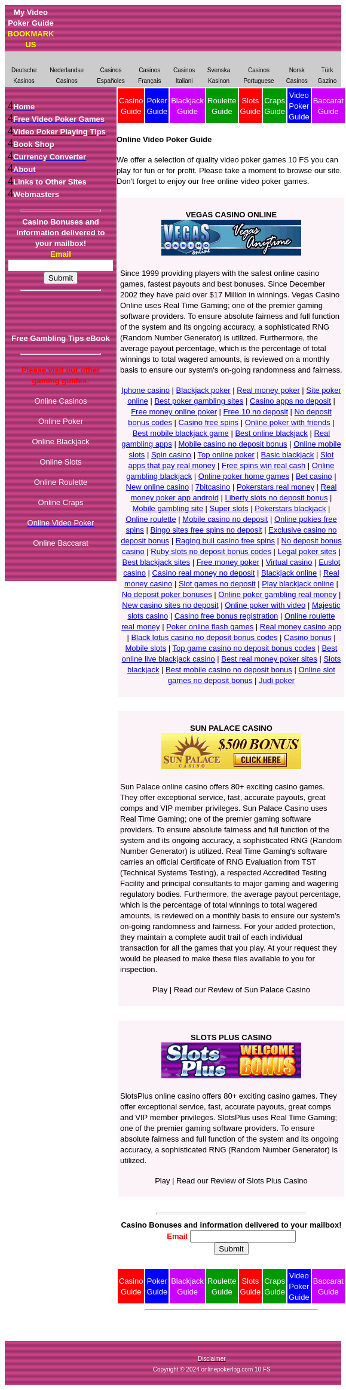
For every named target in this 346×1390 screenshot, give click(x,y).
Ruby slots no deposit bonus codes (211, 551)
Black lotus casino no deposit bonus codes (204, 637)
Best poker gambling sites (198, 400)
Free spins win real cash (263, 465)
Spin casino (171, 454)
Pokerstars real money (275, 486)
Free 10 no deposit (255, 411)
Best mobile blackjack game (181, 433)
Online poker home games (243, 476)
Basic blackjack (287, 454)
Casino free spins (208, 422)
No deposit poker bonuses (167, 594)
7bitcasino (213, 486)
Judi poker (277, 680)
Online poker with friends (287, 422)
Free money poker (228, 562)
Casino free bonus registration (226, 615)
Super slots (229, 508)
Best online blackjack (271, 433)
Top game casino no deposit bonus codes (244, 648)
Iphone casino (145, 390)
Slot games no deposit (217, 583)
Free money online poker (174, 411)
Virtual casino (289, 562)
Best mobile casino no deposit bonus (229, 669)
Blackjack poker (203, 390)
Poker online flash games (209, 626)
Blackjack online (289, 572)
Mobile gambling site (167, 508)
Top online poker (225, 454)
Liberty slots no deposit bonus (276, 497)
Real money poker (268, 390)
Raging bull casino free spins (225, 540)
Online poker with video (265, 605)
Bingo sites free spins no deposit (206, 529)
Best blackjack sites (156, 562)
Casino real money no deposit (203, 572)
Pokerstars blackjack (290, 508)
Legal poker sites (307, 551)
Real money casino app (300, 626)
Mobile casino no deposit (225, 519)
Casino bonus (308, 637)
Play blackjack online (298, 583)
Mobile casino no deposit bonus (232, 443)
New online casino (157, 486)
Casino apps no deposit (290, 400)
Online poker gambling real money (277, 594)
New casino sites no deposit (170, 605)
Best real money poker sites (269, 658)
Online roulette (150, 519)
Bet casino (314, 476)
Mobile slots (146, 648)
